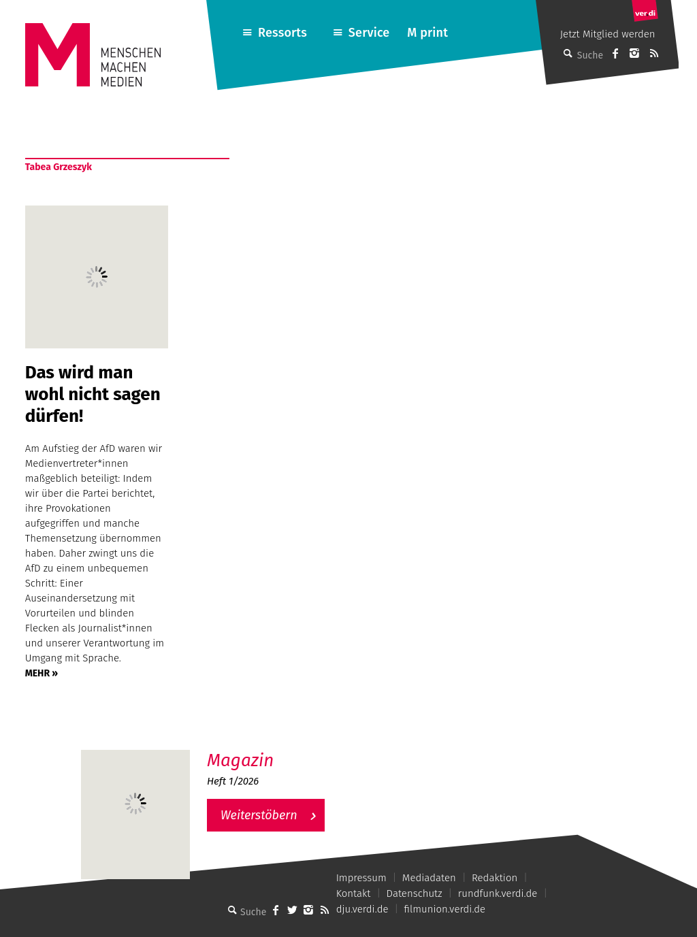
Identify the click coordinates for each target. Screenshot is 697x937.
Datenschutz (414, 893)
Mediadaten (429, 878)
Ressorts (282, 32)
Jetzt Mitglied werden (607, 34)
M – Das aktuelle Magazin (272, 749)
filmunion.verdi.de (445, 909)
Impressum (361, 878)
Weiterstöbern (259, 815)
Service (369, 32)
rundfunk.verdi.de (498, 893)
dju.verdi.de (362, 909)
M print (427, 32)
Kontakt (353, 893)
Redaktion (494, 878)
